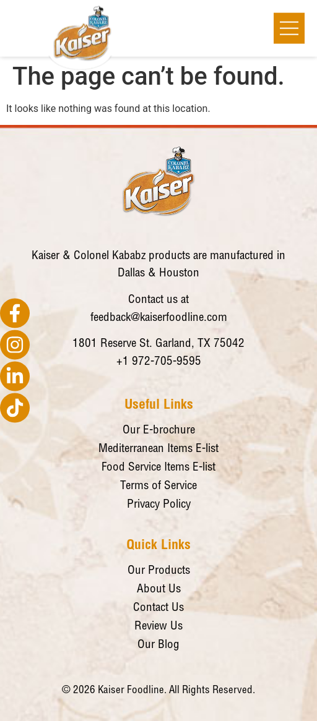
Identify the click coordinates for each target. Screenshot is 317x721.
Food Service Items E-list (158, 468)
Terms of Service (158, 486)
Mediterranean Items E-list (158, 449)
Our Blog (158, 645)
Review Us (158, 627)
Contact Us (158, 608)
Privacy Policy (159, 505)
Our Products (159, 571)
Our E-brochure (159, 431)
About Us (159, 589)
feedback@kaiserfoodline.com (158, 318)
